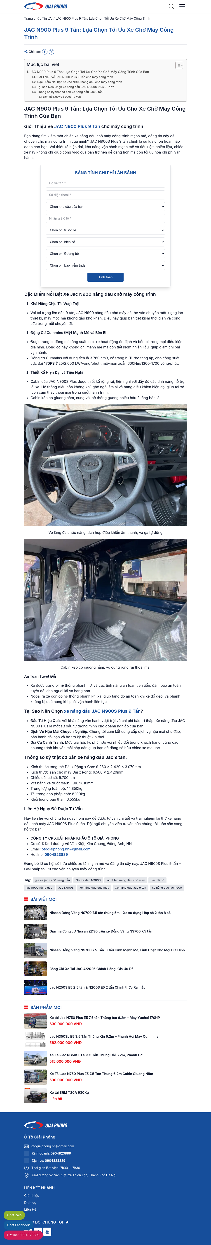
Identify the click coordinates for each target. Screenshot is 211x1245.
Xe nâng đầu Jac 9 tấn (130, 887)
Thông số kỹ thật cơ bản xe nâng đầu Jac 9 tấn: (70, 92)
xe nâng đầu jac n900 (167, 887)
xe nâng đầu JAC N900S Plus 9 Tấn (102, 711)
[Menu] (182, 6)
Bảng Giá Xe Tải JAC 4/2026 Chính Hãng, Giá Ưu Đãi (91, 969)
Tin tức (47, 18)
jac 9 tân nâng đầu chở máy (126, 880)
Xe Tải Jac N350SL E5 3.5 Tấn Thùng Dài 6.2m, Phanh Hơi (96, 1055)
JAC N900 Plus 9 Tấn (77, 126)
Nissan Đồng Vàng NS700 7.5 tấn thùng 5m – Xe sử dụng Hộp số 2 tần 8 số (110, 913)
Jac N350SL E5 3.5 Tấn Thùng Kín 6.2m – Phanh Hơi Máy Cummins (103, 1036)
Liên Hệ (30, 1209)
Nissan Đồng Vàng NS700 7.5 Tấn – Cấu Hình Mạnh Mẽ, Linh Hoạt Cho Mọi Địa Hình (117, 950)
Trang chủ (31, 18)
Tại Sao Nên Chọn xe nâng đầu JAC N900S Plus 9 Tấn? (75, 87)
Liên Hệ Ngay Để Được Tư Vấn (62, 96)
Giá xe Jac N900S (88, 880)
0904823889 (56, 854)
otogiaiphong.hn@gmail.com (66, 849)
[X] (51, 51)
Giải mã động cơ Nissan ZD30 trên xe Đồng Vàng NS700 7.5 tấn (100, 931)
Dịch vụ (30, 1202)
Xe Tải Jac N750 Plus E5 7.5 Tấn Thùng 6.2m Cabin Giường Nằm (101, 1074)
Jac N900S (66, 887)
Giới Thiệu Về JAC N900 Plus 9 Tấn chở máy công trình (74, 77)
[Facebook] (44, 51)
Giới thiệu (31, 1195)
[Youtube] (47, 1232)
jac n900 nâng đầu (39, 887)
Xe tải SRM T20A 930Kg (69, 1092)
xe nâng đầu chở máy (94, 887)
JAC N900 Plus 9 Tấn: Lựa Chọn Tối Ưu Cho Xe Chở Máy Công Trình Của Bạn (89, 72)
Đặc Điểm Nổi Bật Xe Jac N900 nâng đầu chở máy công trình (79, 82)
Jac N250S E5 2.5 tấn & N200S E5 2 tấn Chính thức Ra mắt (97, 987)
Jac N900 (157, 880)
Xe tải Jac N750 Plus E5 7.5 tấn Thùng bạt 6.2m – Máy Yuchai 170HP (104, 1017)
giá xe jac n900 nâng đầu (52, 880)
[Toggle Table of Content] (177, 65)
